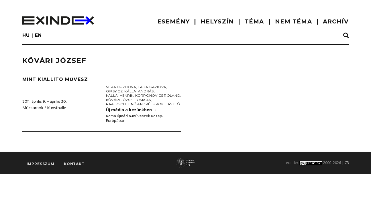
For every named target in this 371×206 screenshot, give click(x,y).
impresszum (40, 164)
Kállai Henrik (119, 95)
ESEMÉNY (173, 21)
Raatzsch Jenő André (128, 104)
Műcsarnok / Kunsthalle (44, 107)
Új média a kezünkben (131, 109)
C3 (347, 162)
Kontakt (74, 164)
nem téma (293, 21)
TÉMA (254, 21)
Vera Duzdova (121, 87)
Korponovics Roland (157, 95)
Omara (144, 100)
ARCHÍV (336, 21)
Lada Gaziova (152, 87)
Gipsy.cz (114, 91)
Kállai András (139, 91)
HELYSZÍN (217, 21)
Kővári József (120, 100)
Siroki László (166, 104)
